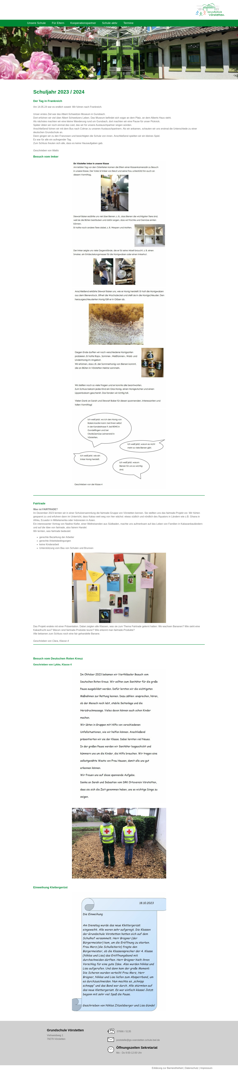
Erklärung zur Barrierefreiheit (167, 1068)
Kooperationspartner (83, 23)
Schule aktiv (109, 23)
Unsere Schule (36, 23)
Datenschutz (191, 1068)
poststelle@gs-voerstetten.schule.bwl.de (138, 1040)
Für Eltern (58, 23)
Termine (128, 23)
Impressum (206, 1068)
